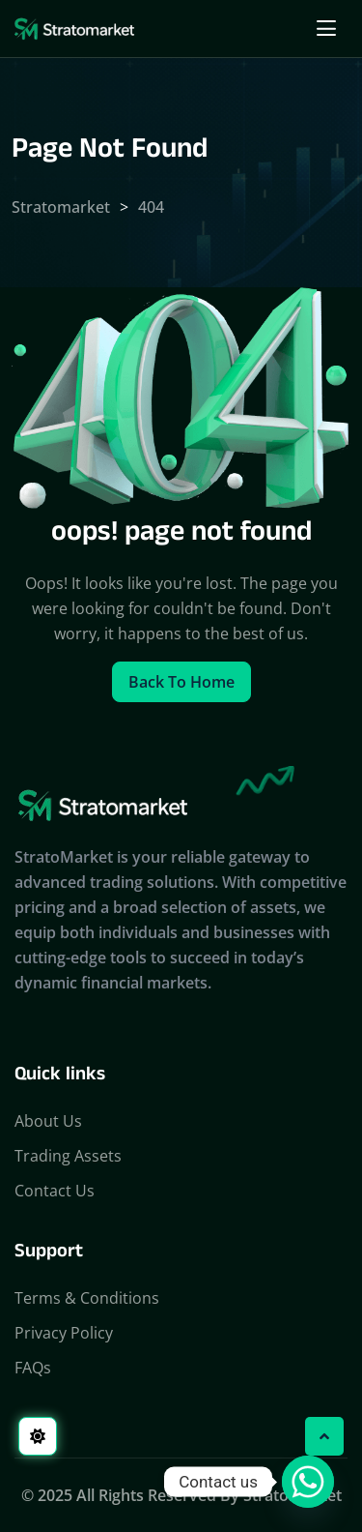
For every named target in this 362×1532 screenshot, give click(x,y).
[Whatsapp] (308, 1482)
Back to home (181, 681)
